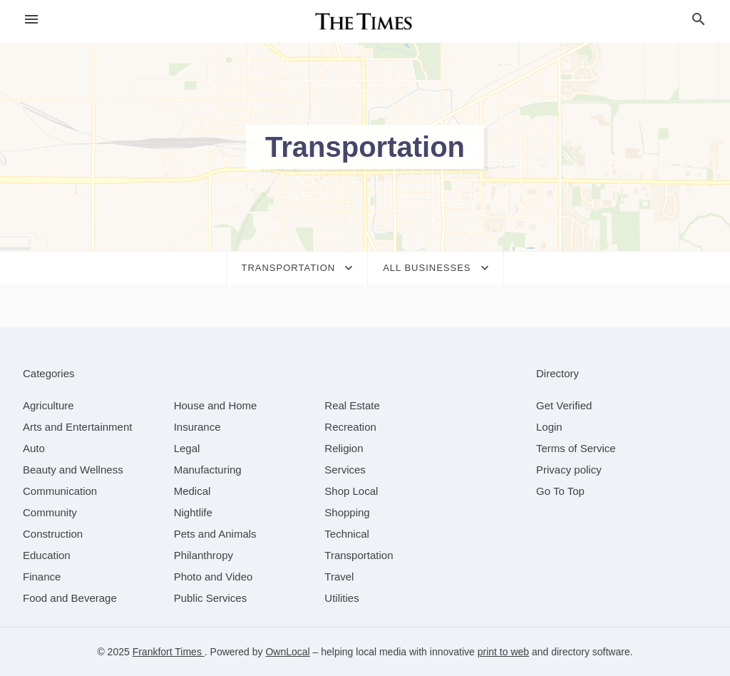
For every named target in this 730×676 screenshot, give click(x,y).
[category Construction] (53, 534)
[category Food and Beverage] (70, 598)
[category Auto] (34, 448)
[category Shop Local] (351, 491)
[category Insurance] (197, 427)
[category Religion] (343, 448)
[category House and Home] (215, 405)
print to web (503, 651)
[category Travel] (339, 576)
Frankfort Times (169, 651)
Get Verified (564, 405)
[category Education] (47, 555)
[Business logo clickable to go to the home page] (365, 21)
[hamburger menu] (31, 20)
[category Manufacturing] (208, 470)
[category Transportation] (358, 555)
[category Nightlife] (193, 512)
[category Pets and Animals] (215, 534)
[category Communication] (60, 491)
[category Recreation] (350, 427)
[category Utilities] (341, 598)
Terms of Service (576, 448)
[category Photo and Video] (213, 576)
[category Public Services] (210, 598)
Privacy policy (569, 470)
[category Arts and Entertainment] (77, 427)
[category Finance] (42, 576)
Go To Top (560, 491)
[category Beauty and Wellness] (73, 470)
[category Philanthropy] (203, 555)
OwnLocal (287, 651)
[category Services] (345, 470)
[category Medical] (192, 491)
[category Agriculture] (48, 405)
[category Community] (50, 512)
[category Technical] (346, 534)
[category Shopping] (346, 512)
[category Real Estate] (352, 405)
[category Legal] (187, 448)
